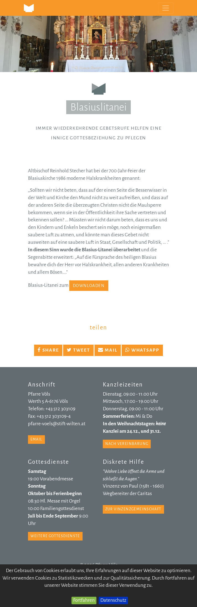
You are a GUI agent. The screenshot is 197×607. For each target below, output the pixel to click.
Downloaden (89, 285)
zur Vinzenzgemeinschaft (133, 509)
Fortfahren (84, 600)
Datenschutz (113, 600)
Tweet (78, 350)
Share (48, 350)
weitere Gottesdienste (55, 536)
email (36, 439)
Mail (107, 350)
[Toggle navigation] (165, 8)
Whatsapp (142, 350)
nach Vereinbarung (127, 444)
